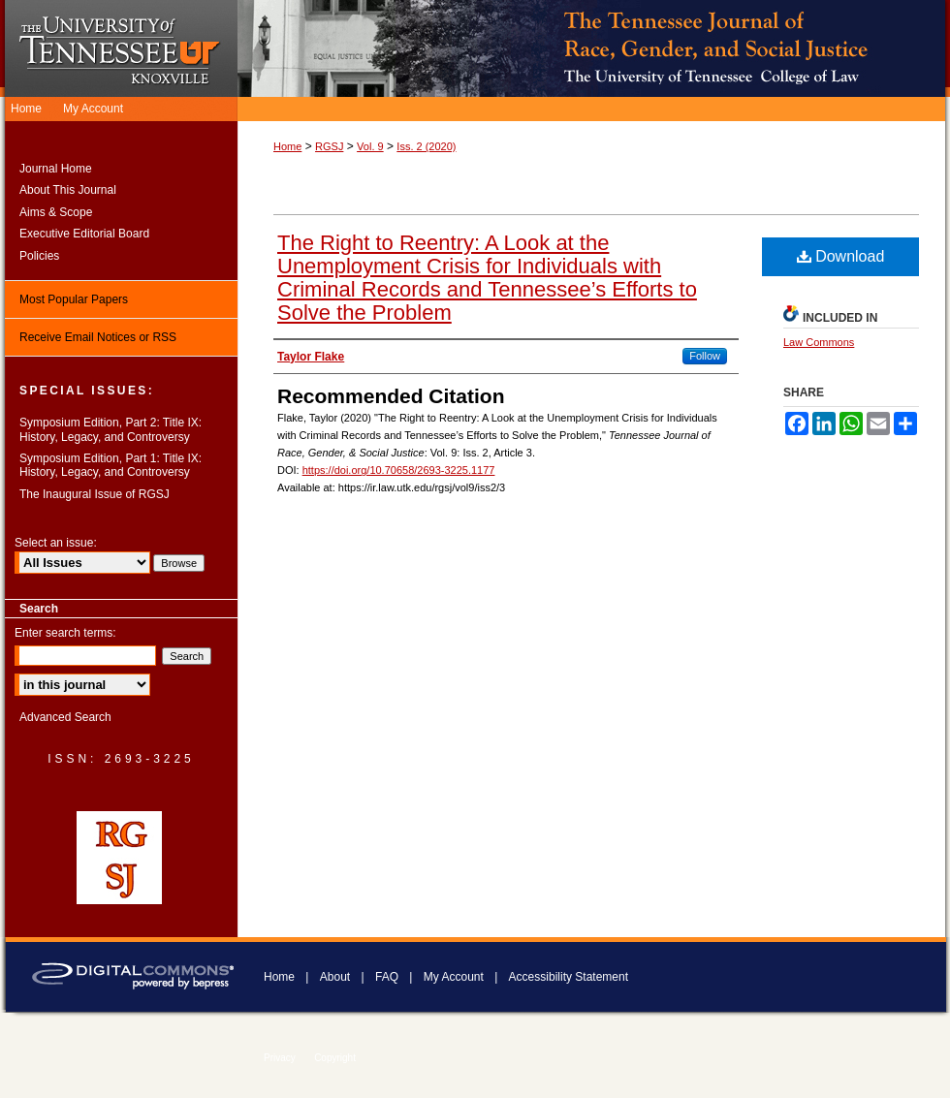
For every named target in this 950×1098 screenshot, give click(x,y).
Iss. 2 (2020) (426, 146)
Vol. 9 (370, 146)
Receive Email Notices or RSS (97, 337)
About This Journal (67, 190)
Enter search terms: (65, 633)
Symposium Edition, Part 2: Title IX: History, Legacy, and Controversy (110, 429)
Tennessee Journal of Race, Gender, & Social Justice (594, 48)
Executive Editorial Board (84, 233)
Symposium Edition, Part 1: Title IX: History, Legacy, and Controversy (110, 465)
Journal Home (55, 168)
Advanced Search (65, 717)
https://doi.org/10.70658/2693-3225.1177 (398, 470)
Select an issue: (56, 542)
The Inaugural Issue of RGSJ (94, 494)
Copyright (335, 1057)
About (335, 977)
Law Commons (818, 342)
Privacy (280, 1057)
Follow (704, 355)
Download (841, 256)
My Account (454, 977)
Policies (39, 256)
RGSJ (329, 146)
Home (287, 146)
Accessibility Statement (568, 977)
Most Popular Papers (73, 299)
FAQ (386, 977)
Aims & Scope (55, 212)
